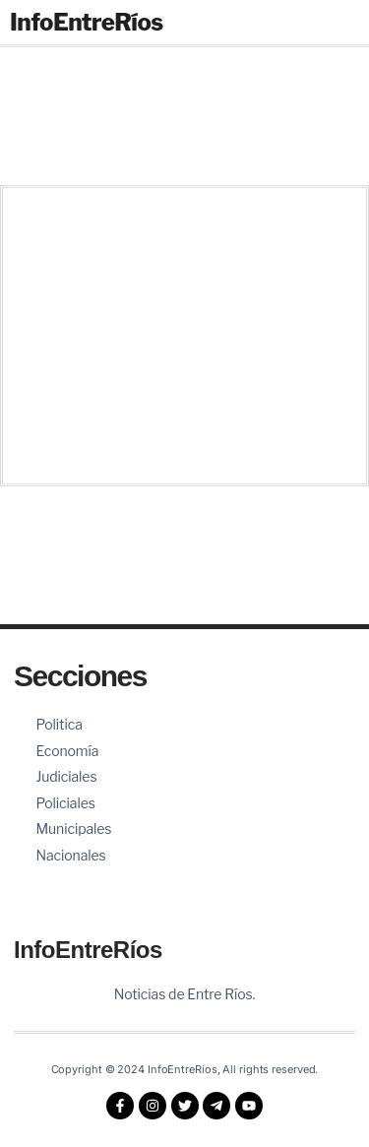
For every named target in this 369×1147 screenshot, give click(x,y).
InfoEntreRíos (86, 22)
